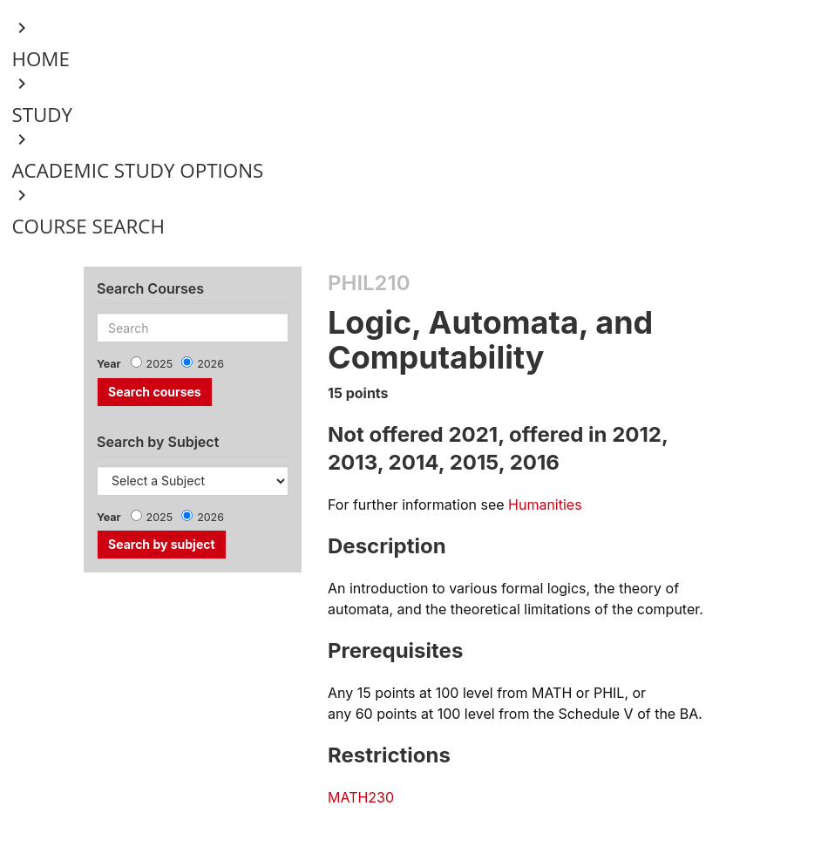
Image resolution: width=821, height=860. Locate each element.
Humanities (545, 504)
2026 (210, 363)
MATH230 (361, 797)
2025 (159, 363)
